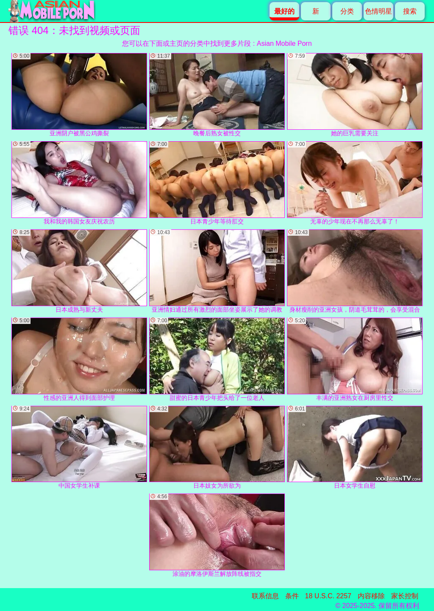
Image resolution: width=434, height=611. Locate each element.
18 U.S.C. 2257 (328, 596)
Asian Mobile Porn (284, 43)
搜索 (410, 11)
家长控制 (404, 596)
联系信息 (265, 596)
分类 (347, 11)
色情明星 (378, 11)
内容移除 (371, 596)
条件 (292, 596)
